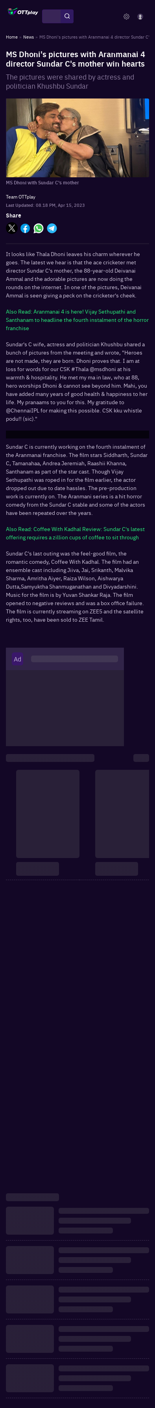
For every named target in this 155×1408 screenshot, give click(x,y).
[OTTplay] (23, 16)
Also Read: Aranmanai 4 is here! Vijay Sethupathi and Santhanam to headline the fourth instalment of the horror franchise (77, 319)
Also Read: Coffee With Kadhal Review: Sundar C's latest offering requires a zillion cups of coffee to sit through (75, 533)
